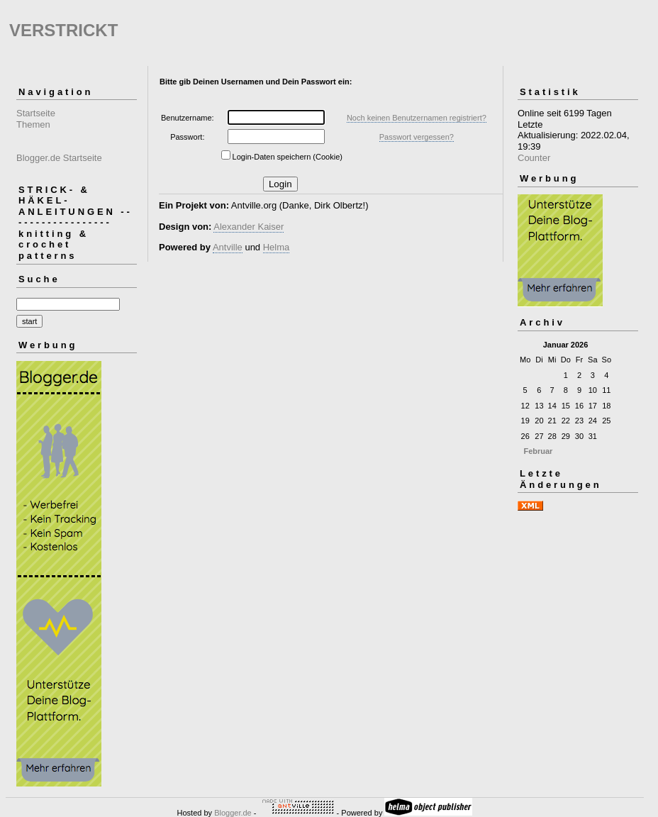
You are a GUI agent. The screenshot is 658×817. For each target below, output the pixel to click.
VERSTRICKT (63, 30)
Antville (227, 247)
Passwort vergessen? (416, 137)
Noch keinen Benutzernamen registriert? (416, 117)
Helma (276, 247)
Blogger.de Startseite (59, 157)
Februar (537, 451)
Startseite (35, 113)
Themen (33, 124)
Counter (534, 157)
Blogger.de (233, 812)
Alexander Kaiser (248, 226)
